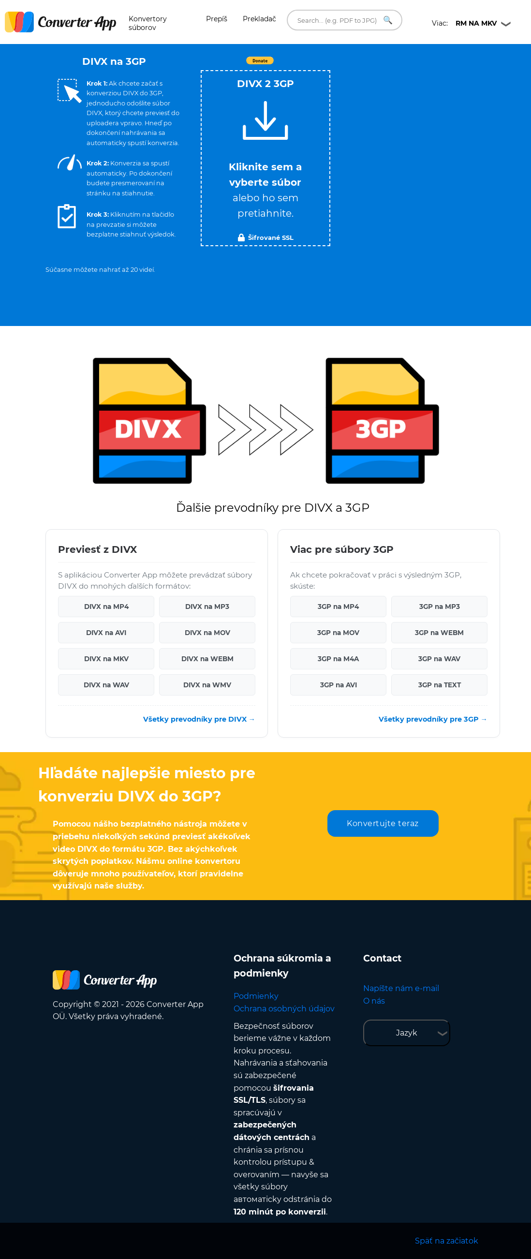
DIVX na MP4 (106, 606)
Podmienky (256, 996)
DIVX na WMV (207, 685)
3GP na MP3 (439, 606)
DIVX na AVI (106, 633)
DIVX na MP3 (207, 606)
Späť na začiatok (446, 1240)
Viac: (464, 23)
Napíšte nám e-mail (401, 988)
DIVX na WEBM (207, 659)
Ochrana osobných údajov (284, 1008)
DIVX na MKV (106, 659)
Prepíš (216, 19)
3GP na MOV (338, 633)
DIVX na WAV (106, 685)
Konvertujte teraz (383, 823)
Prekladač (259, 19)
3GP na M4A (338, 659)
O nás (374, 1001)
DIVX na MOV (207, 633)
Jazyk (406, 1032)
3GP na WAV (439, 659)
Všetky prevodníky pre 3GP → (433, 719)
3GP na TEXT (439, 685)
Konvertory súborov (148, 23)
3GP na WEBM (439, 633)
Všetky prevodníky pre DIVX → (199, 719)
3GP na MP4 (338, 606)
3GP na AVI (338, 685)
